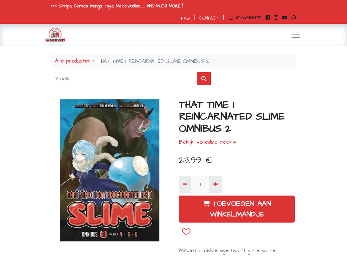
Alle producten (72, 61)
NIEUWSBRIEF (245, 18)
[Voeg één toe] (215, 184)
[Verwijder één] (185, 184)
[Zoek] (204, 78)
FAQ (185, 18)
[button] (186, 232)
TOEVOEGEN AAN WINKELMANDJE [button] (237, 209)
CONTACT (209, 18)
